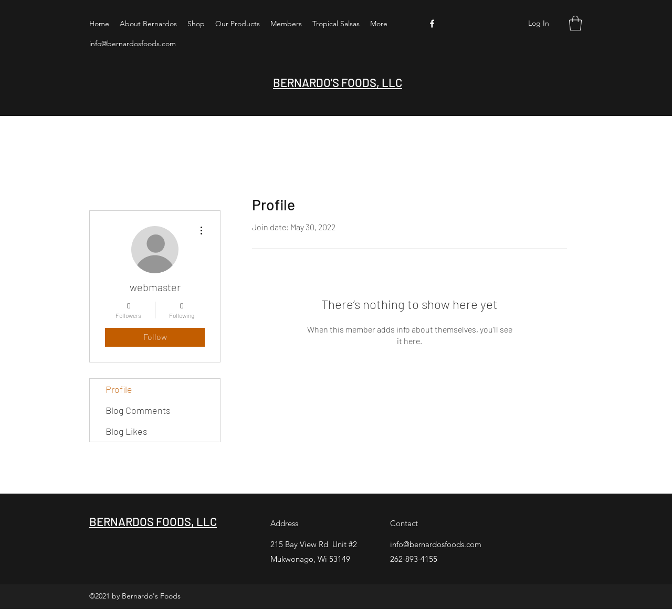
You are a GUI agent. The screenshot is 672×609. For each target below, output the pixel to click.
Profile (119, 389)
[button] (575, 23)
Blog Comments (138, 410)
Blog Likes (127, 431)
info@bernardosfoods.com (132, 43)
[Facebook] (432, 23)
